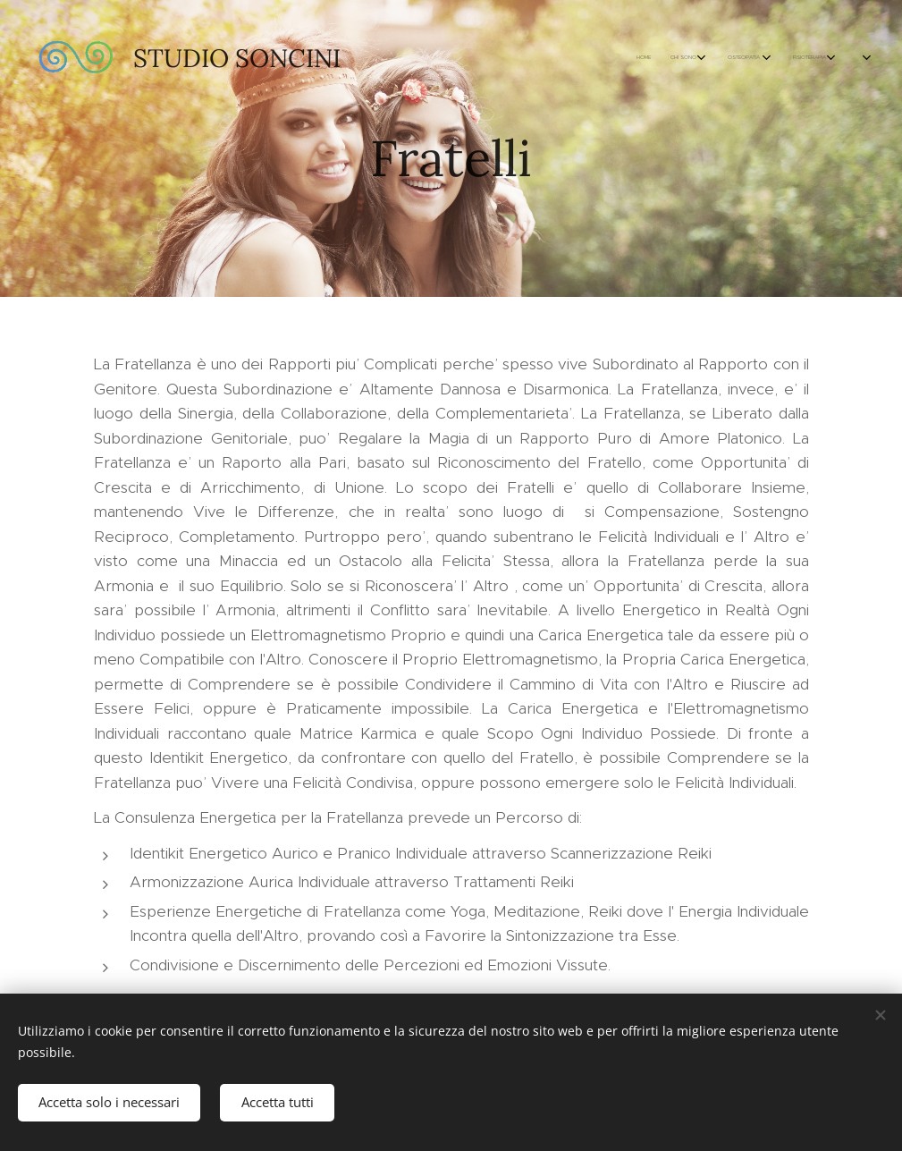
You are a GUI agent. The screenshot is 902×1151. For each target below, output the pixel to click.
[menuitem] (506, 58)
